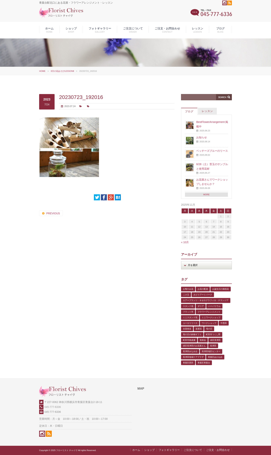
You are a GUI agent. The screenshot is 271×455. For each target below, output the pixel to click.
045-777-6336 (52, 406)
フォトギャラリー (100, 30)
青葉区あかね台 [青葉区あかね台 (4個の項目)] (215, 357)
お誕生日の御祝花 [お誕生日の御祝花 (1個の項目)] (220, 289)
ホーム (49, 30)
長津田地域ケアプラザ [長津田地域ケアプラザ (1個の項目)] (193, 357)
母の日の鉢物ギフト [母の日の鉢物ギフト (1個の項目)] (192, 334)
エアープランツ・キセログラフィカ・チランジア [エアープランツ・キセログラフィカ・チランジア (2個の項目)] (205, 300)
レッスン (197, 30)
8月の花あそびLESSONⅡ (62, 71)
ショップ (71, 30)
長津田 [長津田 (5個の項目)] (213, 346)
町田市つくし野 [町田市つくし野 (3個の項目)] (213, 334)
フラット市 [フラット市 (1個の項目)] (188, 312)
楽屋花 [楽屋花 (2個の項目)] (199, 329)
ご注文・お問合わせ (167, 30)
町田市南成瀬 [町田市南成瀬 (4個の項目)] (189, 340)
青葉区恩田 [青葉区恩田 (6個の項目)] (188, 363)
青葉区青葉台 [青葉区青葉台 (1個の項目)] (204, 363)
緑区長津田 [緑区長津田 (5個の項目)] (215, 340)
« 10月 (185, 242)
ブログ (220, 30)
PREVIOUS (53, 213)
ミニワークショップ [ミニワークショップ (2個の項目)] (211, 317)
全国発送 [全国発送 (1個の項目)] (187, 329)
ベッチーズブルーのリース (212, 150)
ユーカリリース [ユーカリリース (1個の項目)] (190, 323)
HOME (42, 71)
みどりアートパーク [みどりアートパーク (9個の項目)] (202, 294)
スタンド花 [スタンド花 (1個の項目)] (188, 306)
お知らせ (201, 137)
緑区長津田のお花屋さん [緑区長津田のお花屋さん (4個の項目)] (194, 346)
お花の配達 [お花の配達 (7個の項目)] (203, 289)
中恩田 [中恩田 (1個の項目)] (224, 323)
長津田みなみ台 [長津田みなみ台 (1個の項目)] (190, 351)
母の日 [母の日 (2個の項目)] (209, 329)
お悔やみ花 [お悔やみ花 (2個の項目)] (188, 289)
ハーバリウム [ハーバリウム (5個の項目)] (214, 306)
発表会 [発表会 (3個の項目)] (203, 340)
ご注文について (133, 30)
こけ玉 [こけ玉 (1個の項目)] (186, 294)
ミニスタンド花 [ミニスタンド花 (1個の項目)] (190, 317)
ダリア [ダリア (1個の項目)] (201, 306)
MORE (206, 194)
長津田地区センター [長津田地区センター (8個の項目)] (211, 351)
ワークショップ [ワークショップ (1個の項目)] (209, 323)
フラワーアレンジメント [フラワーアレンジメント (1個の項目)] (209, 312)
